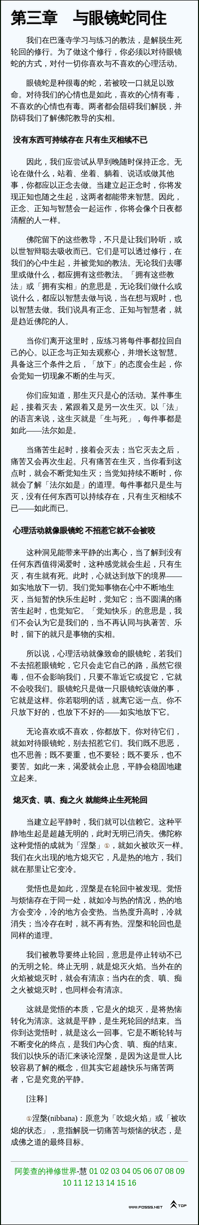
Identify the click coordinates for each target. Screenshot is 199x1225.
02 (104, 1171)
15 (121, 1183)
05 (136, 1171)
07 (158, 1171)
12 (88, 1183)
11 (77, 1183)
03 (115, 1171)
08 (169, 1171)
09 (180, 1171)
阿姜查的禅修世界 (46, 1171)
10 (67, 1183)
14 (110, 1183)
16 (131, 1183)
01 (93, 1171)
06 (148, 1171)
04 (126, 1171)
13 (99, 1183)
